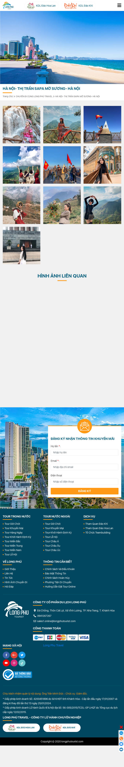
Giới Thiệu (10, 569)
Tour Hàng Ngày (14, 532)
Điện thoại (56, 475)
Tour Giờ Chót (12, 523)
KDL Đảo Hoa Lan (21, 728)
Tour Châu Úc (52, 550)
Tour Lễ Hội (11, 554)
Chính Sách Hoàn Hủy (57, 577)
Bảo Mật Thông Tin (55, 573)
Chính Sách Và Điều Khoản (60, 569)
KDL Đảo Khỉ (62, 728)
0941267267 (42, 615)
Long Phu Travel (53, 645)
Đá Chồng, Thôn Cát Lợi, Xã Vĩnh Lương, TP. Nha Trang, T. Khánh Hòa (73, 610)
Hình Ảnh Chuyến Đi (16, 582)
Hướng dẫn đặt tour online (60, 586)
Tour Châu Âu (52, 545)
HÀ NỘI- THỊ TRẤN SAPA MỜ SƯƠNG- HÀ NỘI (77, 96)
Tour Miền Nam (13, 550)
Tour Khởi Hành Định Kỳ (18, 536)
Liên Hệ (9, 573)
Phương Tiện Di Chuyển (58, 582)
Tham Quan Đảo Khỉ (96, 523)
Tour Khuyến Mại (14, 528)
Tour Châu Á (52, 541)
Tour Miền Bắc (12, 541)
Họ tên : (56, 446)
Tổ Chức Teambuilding (97, 532)
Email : (55, 460)
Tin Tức (9, 577)
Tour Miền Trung (14, 545)
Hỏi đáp (9, 586)
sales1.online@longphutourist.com (54, 621)
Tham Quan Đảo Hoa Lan (99, 528)
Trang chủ (8, 96)
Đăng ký (84, 491)
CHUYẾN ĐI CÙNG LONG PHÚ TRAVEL (34, 96)
